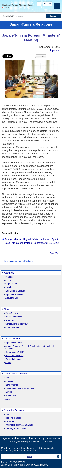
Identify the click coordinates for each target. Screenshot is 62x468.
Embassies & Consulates (16, 291)
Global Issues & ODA (14, 352)
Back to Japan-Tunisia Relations (18, 261)
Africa (8, 399)
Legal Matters (8, 438)
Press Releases (12, 313)
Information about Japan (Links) (19, 425)
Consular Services (14, 410)
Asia (7, 378)
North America (11, 385)
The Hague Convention (15, 428)
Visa (7, 414)
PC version (39, 4)
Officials (8, 280)
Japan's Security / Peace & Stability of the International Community (29, 347)
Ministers (9, 277)
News (7, 309)
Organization (11, 284)
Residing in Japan (13, 418)
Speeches (9, 320)
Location (9, 287)
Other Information (13, 327)
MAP (29, 456)
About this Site (11, 298)
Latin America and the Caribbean (19, 388)
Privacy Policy (37, 438)
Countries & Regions (15, 373)
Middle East (10, 395)
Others (8, 363)
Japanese (47, 4)
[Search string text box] (23, 16)
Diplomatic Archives (14, 294)
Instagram (46, 8)
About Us (9, 272)
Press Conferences (13, 317)
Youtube (50, 8)
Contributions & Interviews (16, 324)
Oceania (9, 381)
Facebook (41, 8)
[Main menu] (57, 6)
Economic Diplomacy (14, 356)
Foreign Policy (12, 338)
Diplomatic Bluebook (14, 343)
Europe (8, 392)
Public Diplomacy (13, 359)
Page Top (54, 253)
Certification (10, 421)
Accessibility (23, 438)
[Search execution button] (53, 16)
